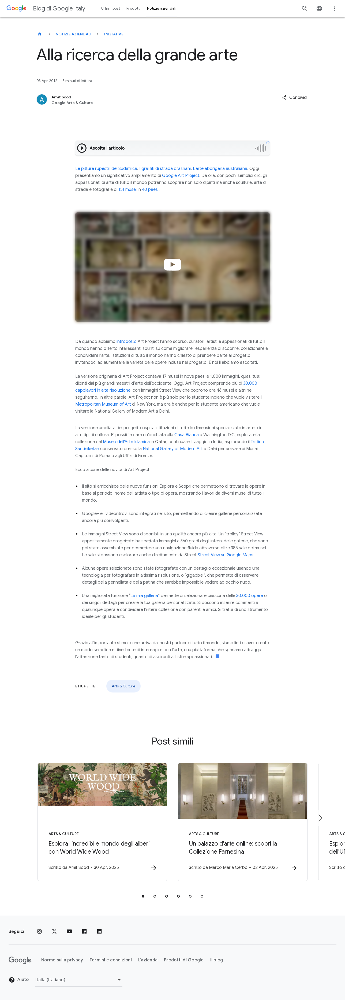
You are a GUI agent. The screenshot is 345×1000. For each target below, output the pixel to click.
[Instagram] (39, 931)
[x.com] (54, 931)
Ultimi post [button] (110, 8)
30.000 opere (249, 595)
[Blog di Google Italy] (39, 34)
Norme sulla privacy (62, 960)
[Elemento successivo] (320, 818)
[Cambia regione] (78, 979)
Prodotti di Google (184, 960)
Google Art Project (180, 175)
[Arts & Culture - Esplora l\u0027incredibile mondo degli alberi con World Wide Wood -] (102, 822)
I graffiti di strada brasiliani (165, 168)
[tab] (143, 896)
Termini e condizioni (110, 960)
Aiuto (19, 980)
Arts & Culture (123, 686)
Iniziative (113, 34)
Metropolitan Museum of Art (103, 404)
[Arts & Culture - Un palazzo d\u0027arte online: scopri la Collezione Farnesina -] (242, 822)
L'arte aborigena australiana (220, 168)
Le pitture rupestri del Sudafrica (106, 168)
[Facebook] (84, 931)
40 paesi (150, 189)
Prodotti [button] (133, 8)
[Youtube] (69, 931)
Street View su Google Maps (225, 555)
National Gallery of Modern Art (173, 448)
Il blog (216, 960)
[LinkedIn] (99, 931)
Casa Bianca (186, 435)
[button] (294, 97)
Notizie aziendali (73, 34)
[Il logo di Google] (20, 960)
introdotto (127, 341)
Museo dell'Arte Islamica (126, 442)
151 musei (127, 189)
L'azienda (148, 960)
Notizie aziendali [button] (161, 8)
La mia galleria (144, 595)
